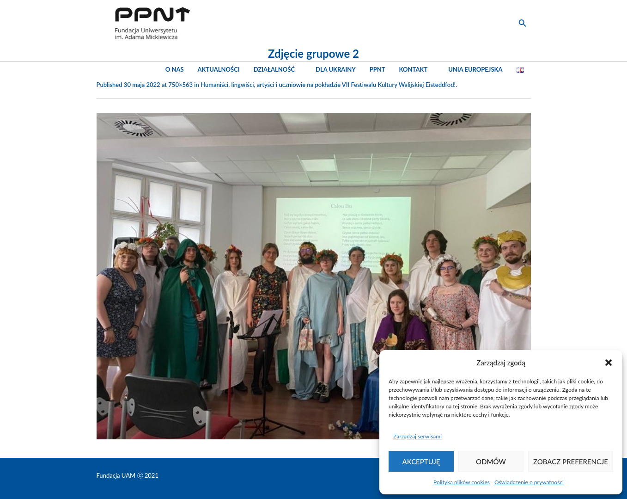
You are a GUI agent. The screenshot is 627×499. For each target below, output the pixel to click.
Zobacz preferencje (570, 461)
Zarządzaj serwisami (417, 436)
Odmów (491, 461)
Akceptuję (421, 461)
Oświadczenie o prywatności (529, 482)
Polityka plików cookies (461, 482)
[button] (608, 362)
